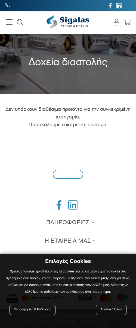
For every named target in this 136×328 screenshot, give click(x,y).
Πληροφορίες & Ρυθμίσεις (32, 309)
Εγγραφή (68, 174)
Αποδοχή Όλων (111, 309)
